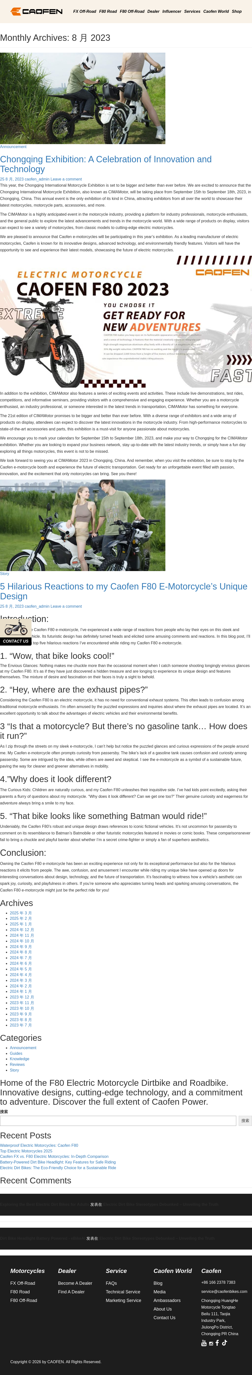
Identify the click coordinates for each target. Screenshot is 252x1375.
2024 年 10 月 (22, 941)
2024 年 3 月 (21, 980)
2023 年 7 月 (21, 1025)
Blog (158, 1283)
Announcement (13, 147)
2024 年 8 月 (21, 952)
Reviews (17, 1064)
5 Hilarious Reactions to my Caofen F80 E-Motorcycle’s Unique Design (124, 591)
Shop (237, 11)
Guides (16, 1053)
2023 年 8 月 (21, 1020)
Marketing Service (123, 1300)
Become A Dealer (75, 1283)
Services (192, 11)
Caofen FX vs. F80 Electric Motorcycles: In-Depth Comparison (54, 1156)
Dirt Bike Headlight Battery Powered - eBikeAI (42, 1238)
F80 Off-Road (132, 11)
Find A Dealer (71, 1291)
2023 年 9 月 (21, 1014)
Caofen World (216, 11)
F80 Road (108, 11)
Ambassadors (167, 1300)
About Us (163, 1309)
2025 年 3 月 (21, 913)
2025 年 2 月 (21, 918)
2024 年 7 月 (21, 958)
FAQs (111, 1283)
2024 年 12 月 (22, 930)
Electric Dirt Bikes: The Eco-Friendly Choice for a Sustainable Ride (58, 1168)
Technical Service (123, 1291)
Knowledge (19, 1059)
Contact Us (164, 1317)
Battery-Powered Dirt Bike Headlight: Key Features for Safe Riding (58, 1162)
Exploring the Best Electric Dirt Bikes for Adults (44, 1204)
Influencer (171, 11)
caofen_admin (37, 179)
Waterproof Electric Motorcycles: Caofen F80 (39, 1145)
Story (4, 574)
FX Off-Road (84, 11)
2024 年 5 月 (21, 969)
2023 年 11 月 (22, 1003)
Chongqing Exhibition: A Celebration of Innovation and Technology (106, 164)
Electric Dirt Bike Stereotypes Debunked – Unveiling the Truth (161, 1204)
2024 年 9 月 (21, 947)
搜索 (4, 1112)
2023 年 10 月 (22, 1008)
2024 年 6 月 (21, 963)
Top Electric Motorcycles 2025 (26, 1151)
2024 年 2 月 (21, 986)
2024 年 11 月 (22, 935)
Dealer (153, 11)
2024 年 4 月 (21, 975)
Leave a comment (66, 179)
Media (160, 1291)
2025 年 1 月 (21, 924)
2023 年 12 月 (22, 997)
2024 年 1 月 (21, 991)
